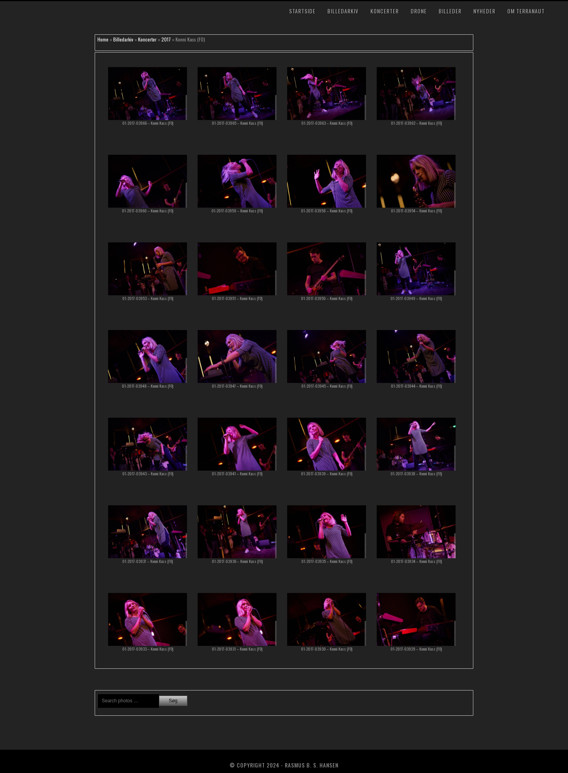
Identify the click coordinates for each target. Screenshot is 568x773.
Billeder (450, 11)
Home (102, 39)
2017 (166, 39)
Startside (302, 11)
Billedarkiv (343, 11)
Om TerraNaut (526, 11)
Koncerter (384, 11)
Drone (419, 11)
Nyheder (484, 11)
